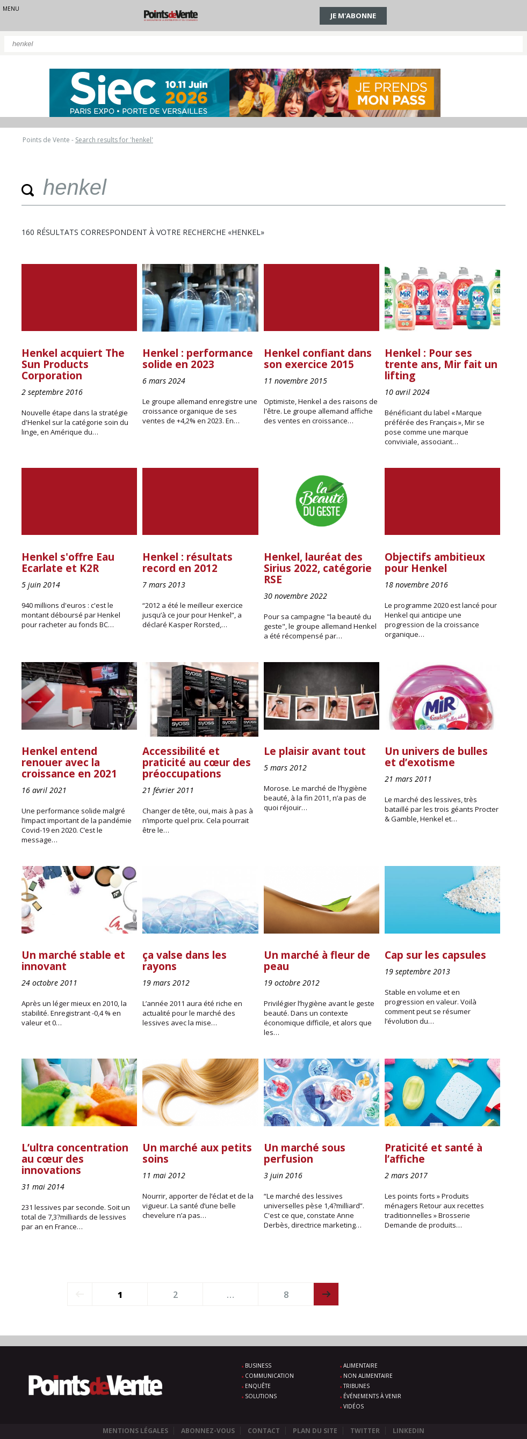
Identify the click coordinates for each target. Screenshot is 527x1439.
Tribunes (356, 1386)
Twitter (365, 1430)
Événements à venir (372, 1396)
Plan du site (315, 1430)
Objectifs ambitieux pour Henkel (435, 562)
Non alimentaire (368, 1375)
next (326, 1294)
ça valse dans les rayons (184, 960)
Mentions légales (135, 1430)
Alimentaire (360, 1365)
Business (258, 1365)
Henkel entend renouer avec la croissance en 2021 (69, 762)
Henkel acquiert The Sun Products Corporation (73, 364)
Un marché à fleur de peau (317, 960)
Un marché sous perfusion (304, 1153)
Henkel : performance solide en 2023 (197, 358)
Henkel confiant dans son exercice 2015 (318, 358)
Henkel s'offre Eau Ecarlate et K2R (67, 562)
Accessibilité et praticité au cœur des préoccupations (196, 762)
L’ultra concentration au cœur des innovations (74, 1159)
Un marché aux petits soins (197, 1153)
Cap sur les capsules (435, 955)
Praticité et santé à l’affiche (433, 1153)
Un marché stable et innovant (73, 960)
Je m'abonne (353, 15)
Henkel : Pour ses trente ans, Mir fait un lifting (441, 364)
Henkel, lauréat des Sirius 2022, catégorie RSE (318, 568)
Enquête (258, 1386)
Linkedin (408, 1430)
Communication (269, 1375)
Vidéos (353, 1406)
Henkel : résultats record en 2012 (187, 562)
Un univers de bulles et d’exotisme (436, 756)
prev (79, 1294)
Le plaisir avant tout (315, 751)
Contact (264, 1430)
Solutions (261, 1396)
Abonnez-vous (208, 1430)
